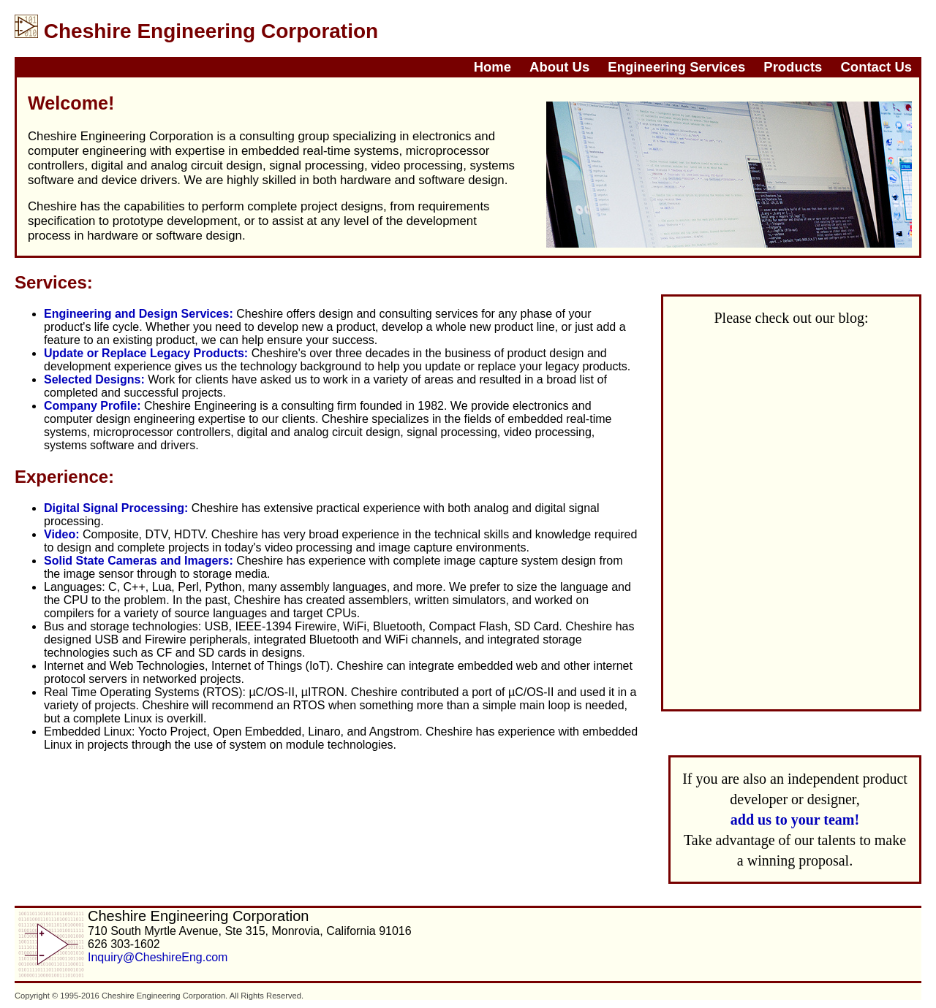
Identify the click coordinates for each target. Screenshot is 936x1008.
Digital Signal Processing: (116, 508)
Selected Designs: (94, 379)
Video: (62, 534)
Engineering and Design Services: (138, 314)
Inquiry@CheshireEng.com (157, 957)
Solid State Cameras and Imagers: (138, 560)
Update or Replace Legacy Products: (146, 353)
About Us (559, 67)
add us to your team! (795, 820)
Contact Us (876, 67)
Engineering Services (676, 67)
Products (792, 67)
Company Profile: (92, 406)
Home (492, 67)
